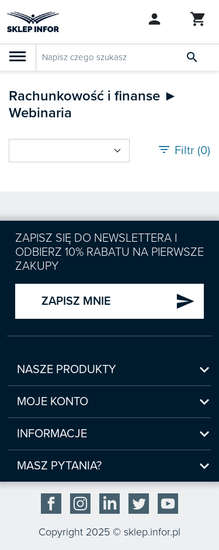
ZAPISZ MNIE (118, 301)
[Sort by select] (69, 150)
